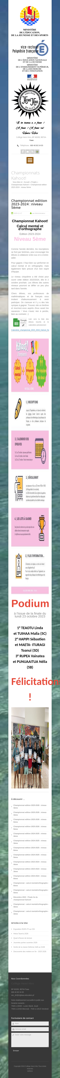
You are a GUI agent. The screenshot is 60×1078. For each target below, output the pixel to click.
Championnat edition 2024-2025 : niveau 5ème (29, 856)
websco (30, 1071)
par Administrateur (38, 213)
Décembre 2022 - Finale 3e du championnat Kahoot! (25, 898)
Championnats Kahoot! (20, 185)
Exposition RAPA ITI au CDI (24, 929)
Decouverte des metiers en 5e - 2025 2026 (29, 952)
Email (27, 151)
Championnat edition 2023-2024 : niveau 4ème (29, 863)
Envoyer (16, 1050)
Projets (34, 182)
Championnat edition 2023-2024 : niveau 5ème (29, 204)
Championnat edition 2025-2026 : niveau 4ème (29, 806)
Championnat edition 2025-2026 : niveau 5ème (29, 828)
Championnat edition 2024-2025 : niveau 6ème (29, 849)
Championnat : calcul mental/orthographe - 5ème (31, 891)
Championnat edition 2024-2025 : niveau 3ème (29, 842)
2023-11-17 (18, 213)
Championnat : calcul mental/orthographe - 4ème (31, 905)
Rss (32, 151)
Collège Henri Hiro (32, 1066)
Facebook (23, 151)
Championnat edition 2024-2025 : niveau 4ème (29, 835)
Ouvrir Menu (30, 160)
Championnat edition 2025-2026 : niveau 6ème (29, 820)
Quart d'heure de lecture (22, 938)
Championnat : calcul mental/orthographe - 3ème (31, 912)
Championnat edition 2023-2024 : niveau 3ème (29, 870)
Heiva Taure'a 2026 (20, 934)
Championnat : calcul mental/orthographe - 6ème (31, 884)
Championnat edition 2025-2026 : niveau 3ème (29, 813)
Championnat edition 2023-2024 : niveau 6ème (29, 877)
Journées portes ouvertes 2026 (25, 943)
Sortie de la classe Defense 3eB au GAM (29, 947)
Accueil (26, 182)
